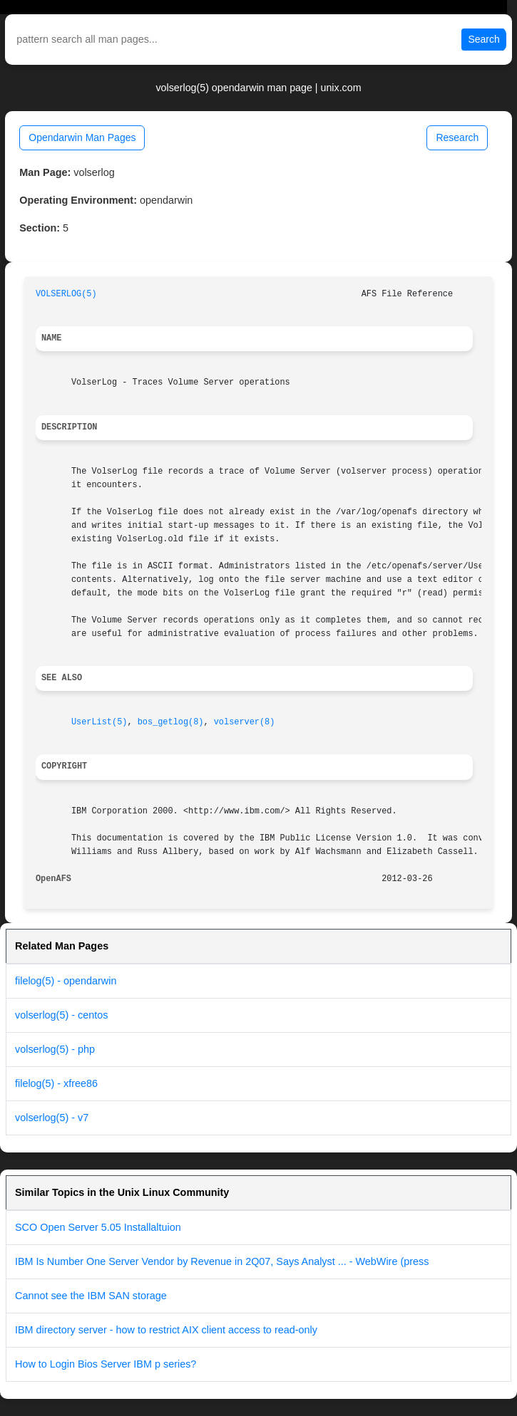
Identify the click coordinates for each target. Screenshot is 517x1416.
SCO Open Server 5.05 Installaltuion (98, 1227)
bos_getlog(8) (171, 722)
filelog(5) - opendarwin (65, 980)
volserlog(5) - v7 (51, 1117)
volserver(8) (244, 722)
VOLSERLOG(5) (66, 294)
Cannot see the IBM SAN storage (91, 1295)
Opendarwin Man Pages (82, 137)
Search (483, 39)
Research (457, 137)
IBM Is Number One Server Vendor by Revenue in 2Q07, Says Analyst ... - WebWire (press (222, 1261)
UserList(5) (99, 722)
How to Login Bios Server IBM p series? (105, 1364)
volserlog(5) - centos (61, 1015)
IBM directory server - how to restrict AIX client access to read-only (166, 1330)
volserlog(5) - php (55, 1049)
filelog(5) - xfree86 (56, 1083)
